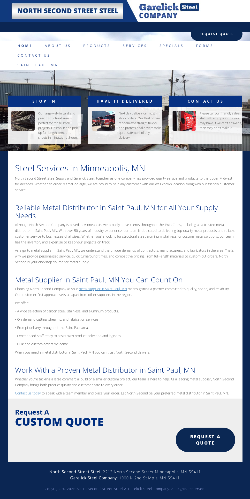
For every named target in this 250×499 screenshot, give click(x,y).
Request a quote (205, 440)
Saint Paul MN (38, 65)
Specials (171, 45)
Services (135, 45)
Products (97, 45)
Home (25, 45)
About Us (58, 45)
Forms (205, 45)
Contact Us (34, 55)
